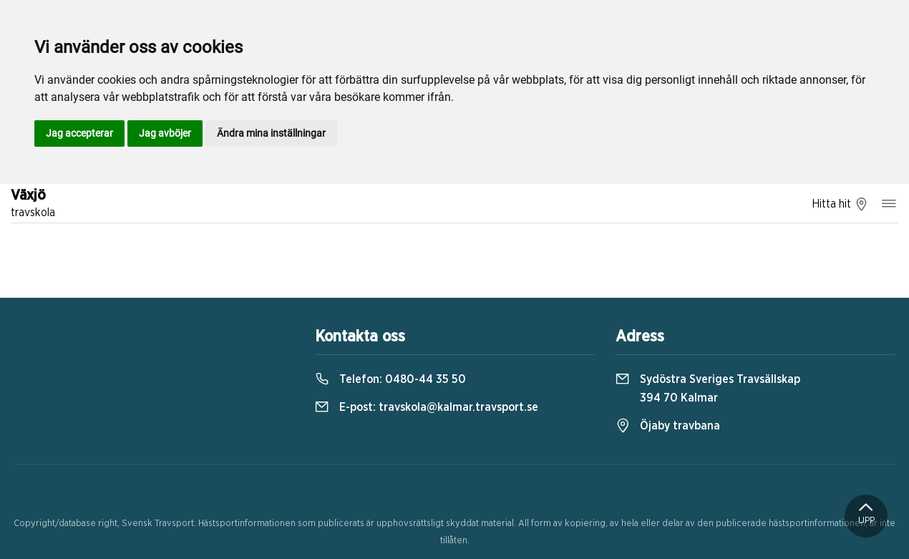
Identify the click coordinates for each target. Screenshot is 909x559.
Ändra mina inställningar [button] (271, 133)
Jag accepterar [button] (79, 133)
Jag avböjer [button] (165, 133)
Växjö (33, 204)
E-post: (426, 407)
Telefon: (390, 379)
